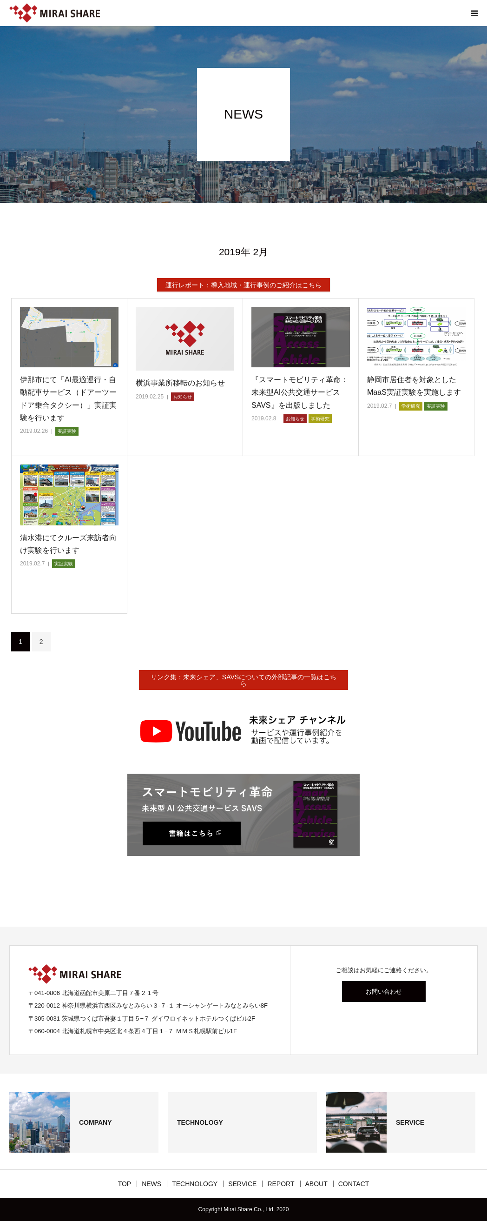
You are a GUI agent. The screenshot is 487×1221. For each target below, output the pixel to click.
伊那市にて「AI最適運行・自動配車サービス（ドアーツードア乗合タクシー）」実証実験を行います (68, 399)
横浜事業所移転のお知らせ (180, 383)
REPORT (280, 1184)
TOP (125, 1184)
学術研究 (320, 418)
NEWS (151, 1184)
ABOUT (316, 1184)
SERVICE (242, 1184)
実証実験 (67, 431)
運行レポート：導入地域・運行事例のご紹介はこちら (243, 285)
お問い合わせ (384, 991)
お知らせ (182, 396)
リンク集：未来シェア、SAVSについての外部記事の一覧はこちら (243, 680)
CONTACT (353, 1184)
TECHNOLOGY (194, 1184)
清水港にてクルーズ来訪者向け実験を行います (68, 544)
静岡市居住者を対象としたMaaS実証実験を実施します (414, 386)
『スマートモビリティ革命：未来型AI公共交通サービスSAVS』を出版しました (299, 392)
